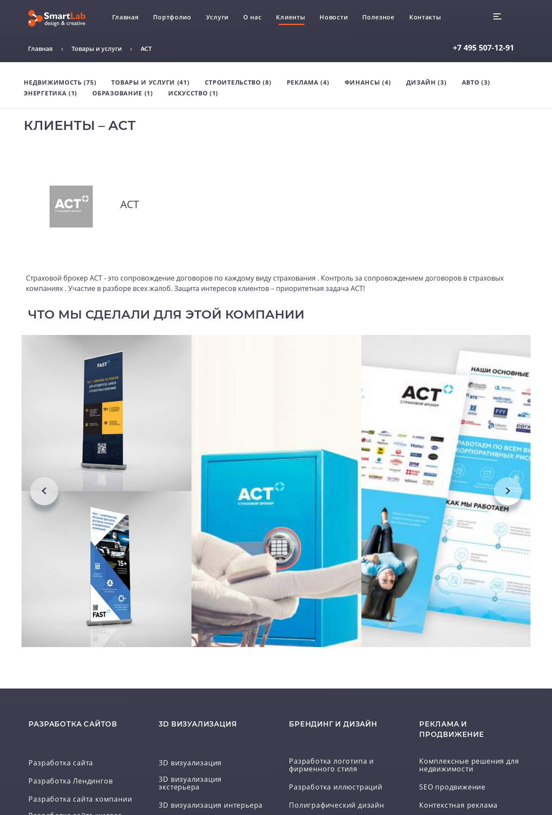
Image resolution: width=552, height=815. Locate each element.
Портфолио (172, 17)
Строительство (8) (238, 82)
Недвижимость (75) (60, 82)
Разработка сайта (60, 764)
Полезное (378, 17)
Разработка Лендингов (70, 783)
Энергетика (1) (50, 93)
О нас (252, 17)
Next (508, 491)
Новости (334, 17)
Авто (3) (476, 82)
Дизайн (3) (426, 82)
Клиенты (290, 17)
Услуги (217, 17)
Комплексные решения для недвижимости (469, 766)
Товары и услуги (97, 48)
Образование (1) (122, 93)
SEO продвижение (452, 789)
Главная (125, 17)
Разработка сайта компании (80, 801)
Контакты (425, 17)
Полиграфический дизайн (336, 807)
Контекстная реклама (458, 807)
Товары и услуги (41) (150, 82)
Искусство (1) (193, 93)
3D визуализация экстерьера (190, 785)
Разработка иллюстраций (336, 789)
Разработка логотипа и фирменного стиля (331, 766)
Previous (44, 491)
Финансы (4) (368, 82)
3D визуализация (190, 764)
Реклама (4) (308, 82)
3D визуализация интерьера (211, 807)
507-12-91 (483, 47)
